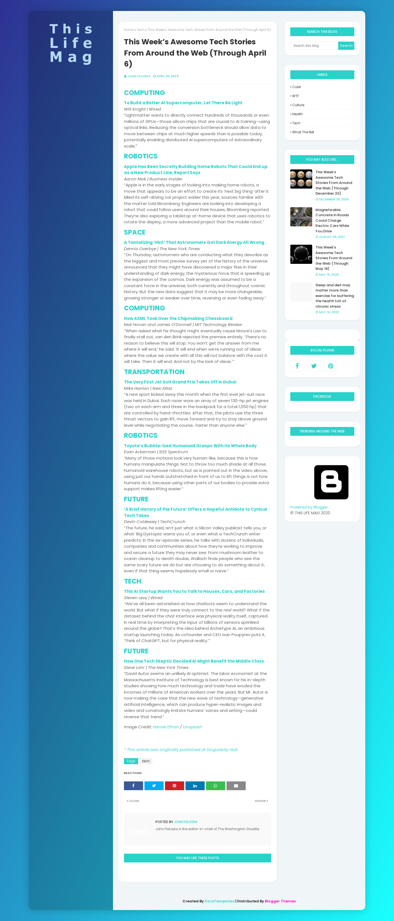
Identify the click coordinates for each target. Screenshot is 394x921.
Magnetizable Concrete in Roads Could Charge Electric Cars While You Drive (332, 220)
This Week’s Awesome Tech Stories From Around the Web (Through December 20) (333, 182)
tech (146, 761)
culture (298, 105)
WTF (295, 96)
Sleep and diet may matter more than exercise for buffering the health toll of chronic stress (334, 295)
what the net (303, 132)
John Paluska (185, 821)
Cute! (296, 87)
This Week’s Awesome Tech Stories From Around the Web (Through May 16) (333, 258)
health (297, 114)
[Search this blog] (314, 46)
